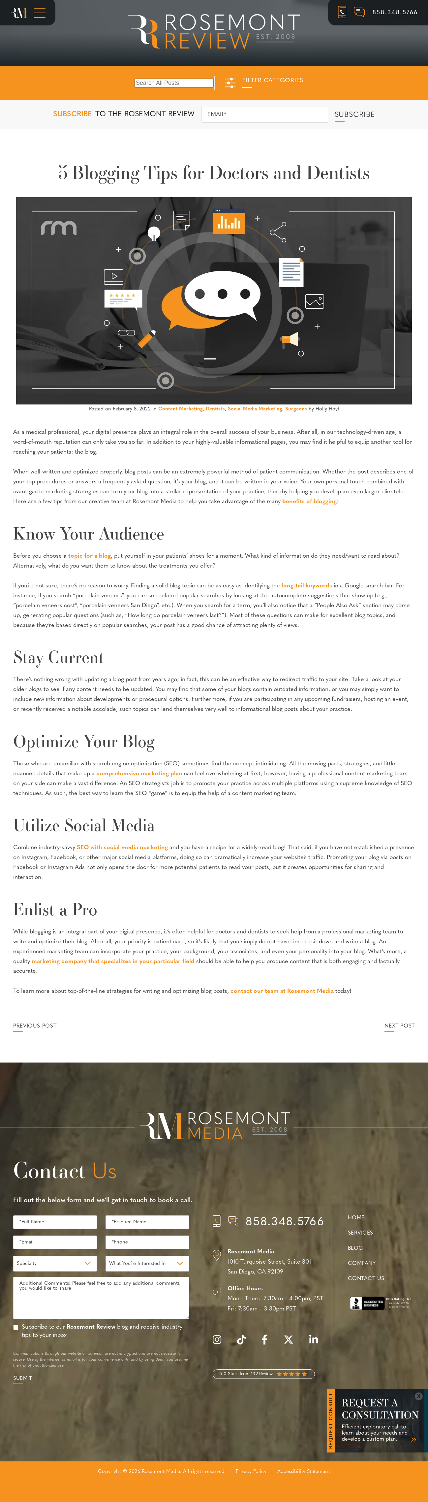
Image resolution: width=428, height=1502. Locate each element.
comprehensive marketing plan (139, 774)
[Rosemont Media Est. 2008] (214, 1127)
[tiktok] (244, 1343)
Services (360, 1233)
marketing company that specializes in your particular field (113, 962)
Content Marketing (180, 409)
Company (362, 1263)
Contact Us (366, 1278)
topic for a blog (89, 556)
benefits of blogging (309, 502)
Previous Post (34, 1026)
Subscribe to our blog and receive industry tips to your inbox (102, 1331)
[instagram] (220, 1343)
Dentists (215, 409)
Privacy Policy (251, 1471)
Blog (355, 1248)
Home (356, 1218)
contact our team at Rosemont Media (282, 991)
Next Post (399, 1026)
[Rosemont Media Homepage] (18, 13)
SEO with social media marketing (122, 848)
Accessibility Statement (303, 1471)
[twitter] (292, 1343)
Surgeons (296, 409)
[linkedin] (316, 1343)
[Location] (268, 1262)
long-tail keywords (307, 586)
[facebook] (267, 1343)
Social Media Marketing (255, 409)
